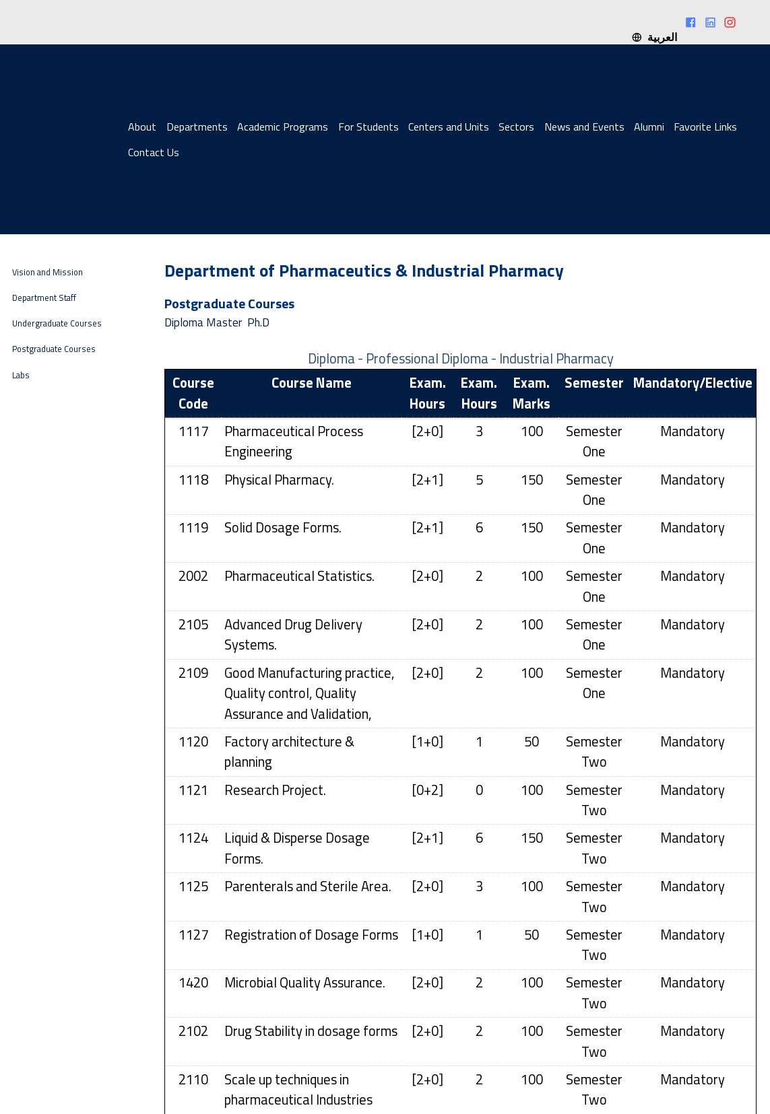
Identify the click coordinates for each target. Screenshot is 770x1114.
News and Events (584, 126)
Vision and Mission (47, 272)
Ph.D (258, 322)
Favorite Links (705, 126)
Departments (197, 126)
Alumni (649, 126)
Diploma (183, 322)
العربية (654, 37)
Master (224, 322)
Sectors (516, 126)
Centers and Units (448, 126)
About (142, 126)
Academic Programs (282, 126)
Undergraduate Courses (57, 323)
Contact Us (153, 152)
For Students (368, 126)
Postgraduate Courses (54, 349)
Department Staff (44, 297)
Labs (21, 375)
